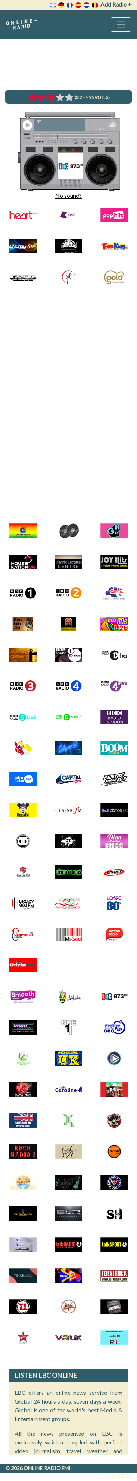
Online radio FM (46, 1468)
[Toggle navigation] (121, 24)
